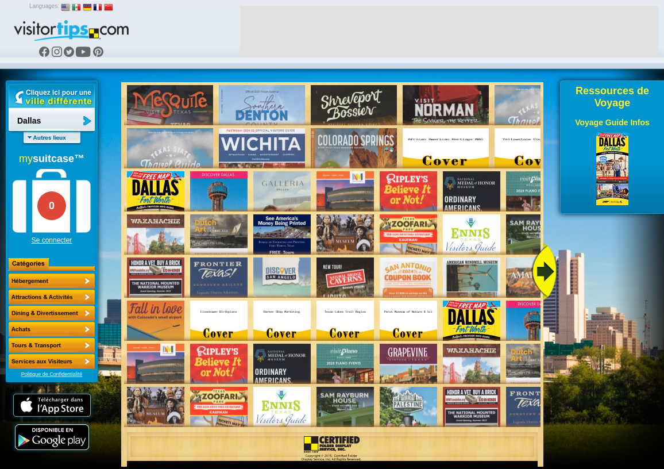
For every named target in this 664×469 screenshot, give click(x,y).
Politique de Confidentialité (52, 374)
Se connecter (52, 240)
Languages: (44, 6)
